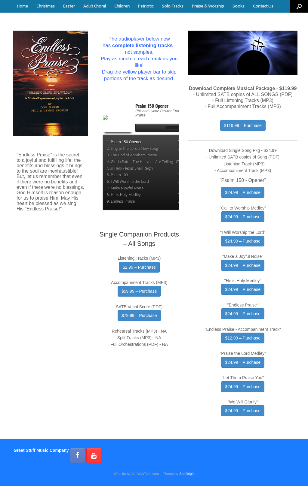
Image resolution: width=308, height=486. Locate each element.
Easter (69, 6)
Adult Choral (94, 6)
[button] (299, 6)
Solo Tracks (172, 6)
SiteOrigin (187, 473)
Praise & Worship (208, 6)
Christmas (45, 6)
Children (122, 6)
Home (22, 6)
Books (239, 6)
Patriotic (145, 6)
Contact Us (263, 6)
